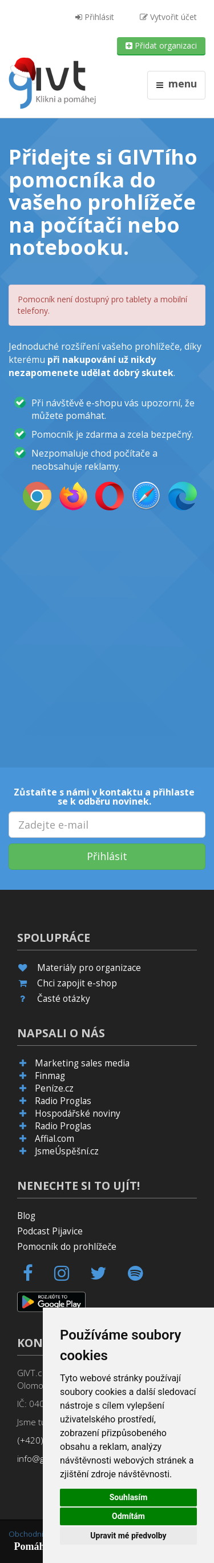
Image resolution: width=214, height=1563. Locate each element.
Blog (26, 1216)
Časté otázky (63, 999)
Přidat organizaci (161, 45)
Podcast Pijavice (50, 1231)
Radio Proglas (63, 1101)
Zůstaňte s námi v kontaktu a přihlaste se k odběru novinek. (104, 797)
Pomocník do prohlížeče (66, 1247)
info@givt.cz (40, 1459)
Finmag (50, 1076)
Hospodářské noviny (77, 1114)
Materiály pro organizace (89, 968)
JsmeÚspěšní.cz (67, 1151)
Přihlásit (94, 16)
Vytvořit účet (168, 16)
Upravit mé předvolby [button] (128, 1535)
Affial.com (54, 1139)
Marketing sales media (82, 1063)
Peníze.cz (54, 1088)
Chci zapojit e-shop (77, 983)
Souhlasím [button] (129, 1497)
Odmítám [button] (128, 1516)
